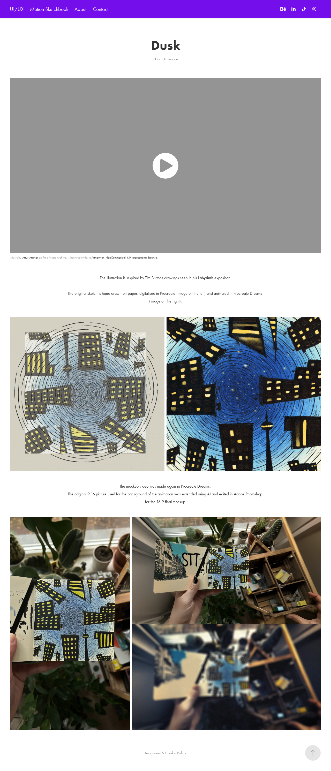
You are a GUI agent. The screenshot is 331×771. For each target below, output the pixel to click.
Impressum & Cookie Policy (165, 753)
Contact (100, 9)
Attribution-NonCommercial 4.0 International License (124, 257)
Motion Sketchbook (49, 9)
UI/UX (17, 9)
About (80, 9)
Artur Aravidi (30, 257)
